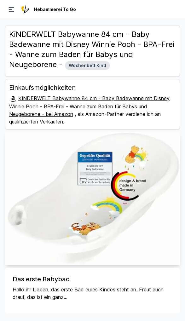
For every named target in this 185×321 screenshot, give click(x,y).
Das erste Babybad (41, 279)
